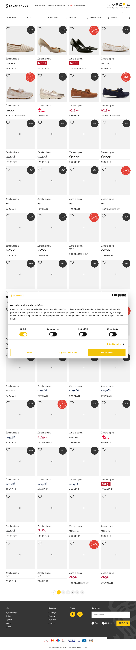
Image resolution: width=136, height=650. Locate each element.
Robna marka (57, 18)
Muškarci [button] (42, 5)
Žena (96, 623)
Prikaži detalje (114, 344)
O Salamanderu (80, 5)
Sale (71, 5)
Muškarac (108, 623)
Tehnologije (99, 18)
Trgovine (9, 620)
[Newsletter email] (111, 615)
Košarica (51, 616)
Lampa (84, 647)
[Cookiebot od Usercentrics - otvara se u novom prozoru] (114, 296)
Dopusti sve (106, 352)
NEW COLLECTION (63, 5)
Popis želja (52, 620)
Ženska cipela (12, 59)
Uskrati (29, 352)
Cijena (120, 18)
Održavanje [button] (51, 5)
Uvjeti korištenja (11, 613)
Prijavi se (51, 623)
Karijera (8, 616)
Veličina (78, 18)
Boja (36, 18)
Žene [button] (36, 5)
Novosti (8, 623)
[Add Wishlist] (8, 29)
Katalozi (8, 627)
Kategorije (15, 18)
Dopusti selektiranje (68, 352)
